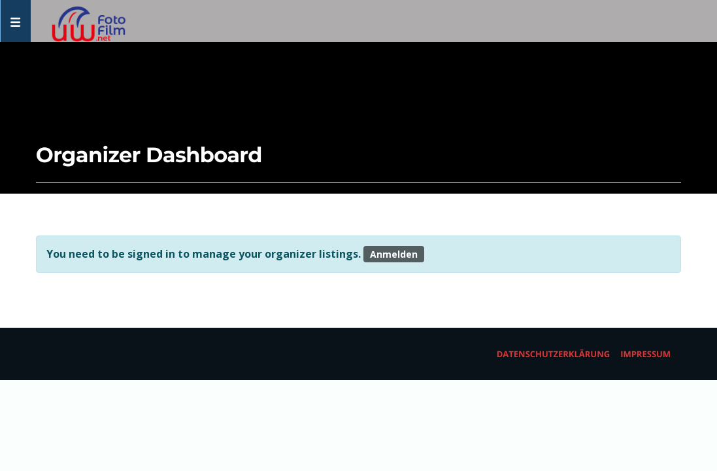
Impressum (645, 354)
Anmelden (394, 254)
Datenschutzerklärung (553, 354)
